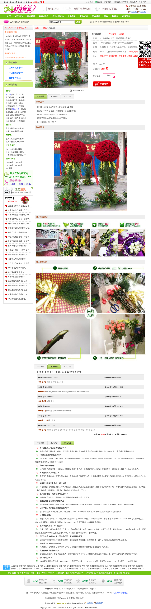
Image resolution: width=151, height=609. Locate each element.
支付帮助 (60, 573)
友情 (17, 128)
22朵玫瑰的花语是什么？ (17, 294)
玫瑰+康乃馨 (11, 121)
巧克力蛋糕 (124, 22)
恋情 (7, 128)
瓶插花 (8, 100)
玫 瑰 (8, 94)
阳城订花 (93, 569)
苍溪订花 (77, 566)
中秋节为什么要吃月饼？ (17, 232)
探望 (17, 131)
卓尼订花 (140, 569)
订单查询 (107, 2)
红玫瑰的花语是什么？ (17, 277)
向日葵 (23, 112)
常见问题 (67, 96)
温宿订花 (24, 569)
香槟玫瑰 (9, 112)
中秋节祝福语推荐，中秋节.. (19, 237)
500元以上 (10, 168)
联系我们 (127, 573)
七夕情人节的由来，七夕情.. (19, 263)
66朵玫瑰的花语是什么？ (17, 286)
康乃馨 (8, 97)
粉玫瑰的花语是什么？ (17, 272)
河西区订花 (31, 566)
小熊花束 (20, 121)
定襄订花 (70, 569)
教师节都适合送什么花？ (17, 246)
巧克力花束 (18, 103)
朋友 (12, 139)
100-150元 (9, 162)
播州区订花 (15, 569)
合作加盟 (108, 573)
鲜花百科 (126, 16)
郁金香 (21, 97)
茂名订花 (85, 566)
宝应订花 (116, 566)
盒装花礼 (72, 16)
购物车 (98, 2)
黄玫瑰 (8, 109)
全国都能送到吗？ (12, 32)
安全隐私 (89, 573)
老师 (12, 142)
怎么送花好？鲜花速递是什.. (19, 206)
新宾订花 (131, 566)
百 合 (15, 94)
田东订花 (133, 569)
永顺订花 (14, 566)
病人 (7, 142)
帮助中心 (133, 2)
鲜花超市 (19, 16)
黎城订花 (108, 569)
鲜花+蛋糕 (43, 16)
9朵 (7, 149)
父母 (17, 139)
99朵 (17, 152)
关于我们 (31, 573)
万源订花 (123, 566)
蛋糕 (106, 16)
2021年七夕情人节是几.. (17, 268)
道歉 (22, 131)
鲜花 (45, 28)
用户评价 (54, 96)
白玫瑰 (21, 106)
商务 (12, 131)
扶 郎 (21, 94)
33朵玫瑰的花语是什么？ (17, 290)
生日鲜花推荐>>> (16, 68)
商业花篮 (108, 22)
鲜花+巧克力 (58, 16)
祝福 (22, 128)
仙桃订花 (108, 566)
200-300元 (9, 165)
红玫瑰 (8, 106)
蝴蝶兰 (115, 16)
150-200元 (18, 162)
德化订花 (47, 569)
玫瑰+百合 (10, 118)
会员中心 (89, 2)
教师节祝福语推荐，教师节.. (19, 241)
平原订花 (31, 569)
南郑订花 (39, 569)
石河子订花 (117, 569)
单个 (109, 76)
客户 (17, 142)
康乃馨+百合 (20, 118)
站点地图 (98, 573)
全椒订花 (125, 569)
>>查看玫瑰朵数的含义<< (16, 155)
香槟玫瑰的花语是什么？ (17, 255)
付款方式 (116, 2)
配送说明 (70, 573)
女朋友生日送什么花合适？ (18, 250)
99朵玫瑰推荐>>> (16, 73)
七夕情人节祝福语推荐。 (17, 259)
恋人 (7, 139)
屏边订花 (70, 566)
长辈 (22, 139)
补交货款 (124, 2)
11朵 (11, 149)
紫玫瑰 (23, 109)
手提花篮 (22, 100)
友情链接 (118, 573)
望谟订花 (22, 566)
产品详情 (40, 367)
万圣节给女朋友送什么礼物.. (19, 215)
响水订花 (47, 566)
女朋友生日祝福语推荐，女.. (19, 228)
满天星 (15, 100)
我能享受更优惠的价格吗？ (15, 58)
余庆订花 (139, 566)
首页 (9, 16)
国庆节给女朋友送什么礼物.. (19, 224)
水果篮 (16, 112)
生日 (12, 128)
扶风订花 (100, 569)
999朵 (22, 152)
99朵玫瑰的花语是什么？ (17, 281)
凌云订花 (77, 569)
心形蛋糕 (116, 22)
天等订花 (93, 566)
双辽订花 (62, 569)
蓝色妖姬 (84, 16)
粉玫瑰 (15, 106)
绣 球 (15, 97)
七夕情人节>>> (15, 78)
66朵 (12, 152)
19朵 (21, 149)
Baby (22, 142)
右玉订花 (39, 566)
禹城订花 (100, 566)
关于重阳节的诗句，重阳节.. (19, 219)
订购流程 (50, 573)
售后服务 (79, 573)
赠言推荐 (21, 573)
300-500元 (18, 165)
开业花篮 (96, 16)
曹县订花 (54, 569)
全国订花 (142, 2)
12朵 (16, 149)
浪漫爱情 (101, 22)
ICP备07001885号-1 (91, 607)
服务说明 (41, 573)
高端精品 (31, 16)
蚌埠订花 (54, 566)
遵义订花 (62, 566)
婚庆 (7, 131)
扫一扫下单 (78, 90)
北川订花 (85, 569)
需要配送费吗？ (11, 53)
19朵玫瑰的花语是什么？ (17, 299)
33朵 (7, 152)
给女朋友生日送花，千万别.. (19, 210)
